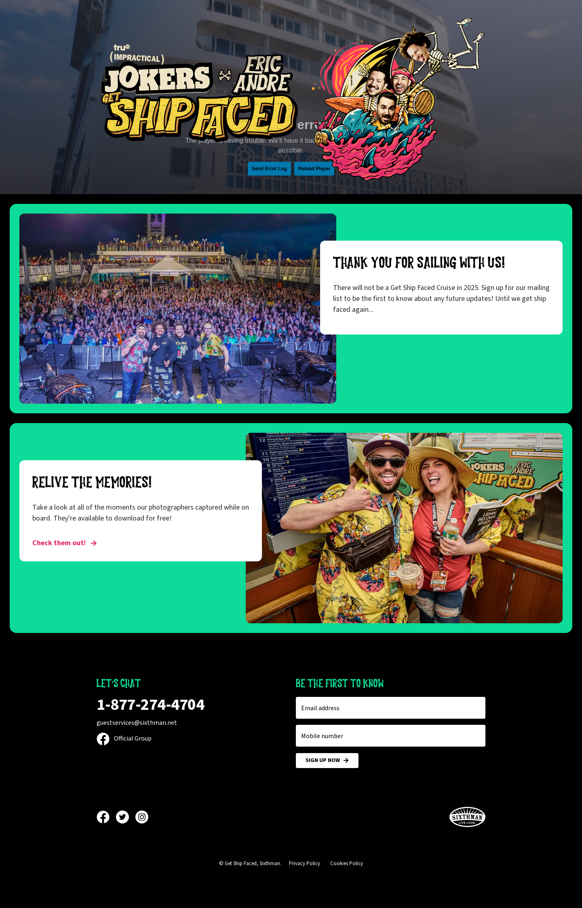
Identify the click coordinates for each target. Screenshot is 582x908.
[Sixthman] (467, 817)
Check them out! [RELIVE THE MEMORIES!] (64, 543)
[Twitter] (125, 817)
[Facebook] (106, 817)
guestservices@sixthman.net (137, 722)
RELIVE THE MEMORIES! (92, 482)
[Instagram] (141, 817)
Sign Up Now (327, 760)
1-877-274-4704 (150, 704)
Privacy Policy (304, 863)
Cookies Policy (346, 863)
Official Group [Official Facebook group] (124, 738)
